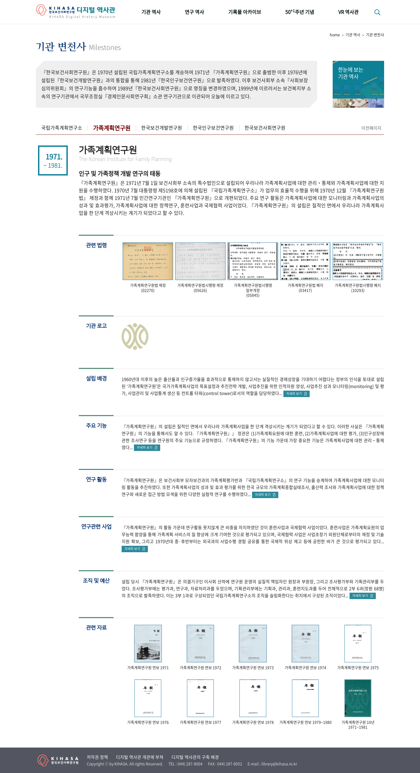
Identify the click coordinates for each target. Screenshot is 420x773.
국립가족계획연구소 (61, 127)
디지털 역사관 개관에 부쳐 (139, 757)
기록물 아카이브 (244, 12)
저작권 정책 (97, 757)
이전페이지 (371, 128)
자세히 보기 (296, 393)
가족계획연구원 (111, 127)
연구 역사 (194, 12)
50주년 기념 (299, 12)
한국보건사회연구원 (265, 127)
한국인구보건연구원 (213, 127)
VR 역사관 (348, 12)
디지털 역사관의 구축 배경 (195, 757)
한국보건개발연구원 (161, 127)
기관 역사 (151, 12)
